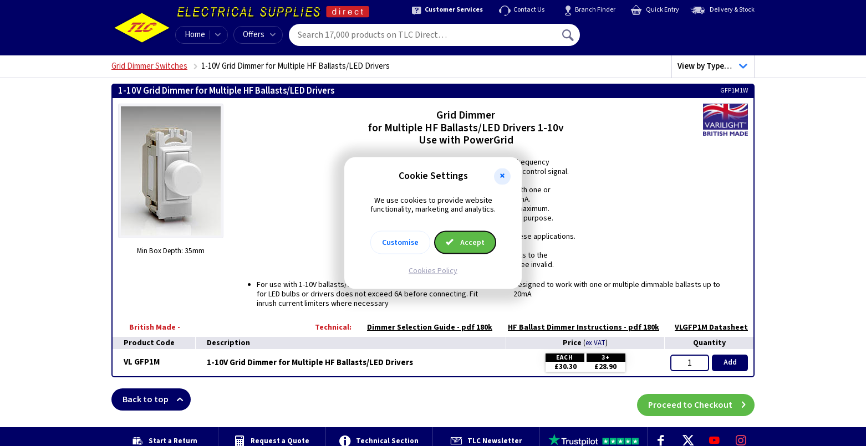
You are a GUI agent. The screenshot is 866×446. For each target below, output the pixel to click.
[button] (502, 176)
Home (195, 34)
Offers (259, 34)
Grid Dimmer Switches (149, 66)
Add (730, 362)
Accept (465, 242)
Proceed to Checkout (701, 399)
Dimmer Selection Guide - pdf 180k (424, 327)
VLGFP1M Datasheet (706, 327)
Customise (400, 242)
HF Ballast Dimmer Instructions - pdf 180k (578, 327)
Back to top (157, 399)
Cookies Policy (433, 270)
